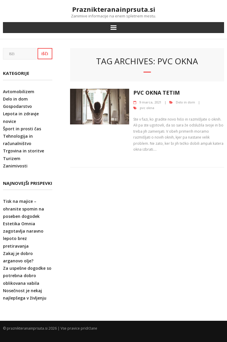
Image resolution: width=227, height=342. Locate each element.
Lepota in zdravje (21, 113)
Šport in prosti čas (22, 128)
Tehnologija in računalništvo (18, 139)
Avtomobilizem (18, 91)
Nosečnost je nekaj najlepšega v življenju (24, 294)
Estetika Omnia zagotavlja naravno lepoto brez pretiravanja (23, 235)
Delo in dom (185, 102)
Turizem (11, 158)
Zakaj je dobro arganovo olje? (18, 257)
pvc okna (147, 108)
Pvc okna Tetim (156, 92)
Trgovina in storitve (23, 151)
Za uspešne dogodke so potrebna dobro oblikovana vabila (27, 275)
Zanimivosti (15, 166)
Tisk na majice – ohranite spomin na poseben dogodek (23, 208)
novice (9, 121)
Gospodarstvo (17, 106)
